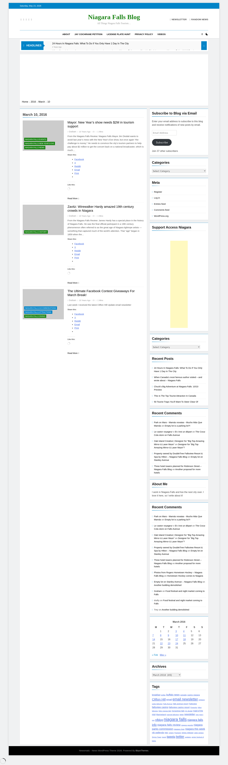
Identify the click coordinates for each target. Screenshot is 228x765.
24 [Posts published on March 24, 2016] (177, 643)
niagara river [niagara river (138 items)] (179, 729)
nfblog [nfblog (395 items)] (159, 719)
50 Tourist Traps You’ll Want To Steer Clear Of (176, 402)
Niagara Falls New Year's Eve (39, 144)
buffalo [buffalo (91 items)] (163, 695)
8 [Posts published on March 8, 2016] (160, 635)
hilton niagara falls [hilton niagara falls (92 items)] (164, 711)
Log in (157, 198)
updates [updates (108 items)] (188, 737)
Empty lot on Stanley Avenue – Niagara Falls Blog (178, 582)
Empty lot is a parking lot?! (177, 425)
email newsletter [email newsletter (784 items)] (185, 699)
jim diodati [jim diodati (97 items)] (189, 711)
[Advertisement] (114, 78)
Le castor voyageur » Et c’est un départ (173, 431)
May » (163, 655)
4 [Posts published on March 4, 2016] (183, 631)
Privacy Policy (144, 34)
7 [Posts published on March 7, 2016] (153, 635)
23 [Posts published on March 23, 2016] (169, 643)
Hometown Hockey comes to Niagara (185, 576)
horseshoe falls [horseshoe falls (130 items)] (178, 711)
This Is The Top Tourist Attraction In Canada (175, 396)
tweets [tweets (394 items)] (171, 736)
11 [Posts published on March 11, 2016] (184, 635)
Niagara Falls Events (35, 139)
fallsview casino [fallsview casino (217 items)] (160, 707)
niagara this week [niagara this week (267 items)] (195, 729)
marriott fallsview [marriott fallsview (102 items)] (172, 714)
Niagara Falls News (34, 148)
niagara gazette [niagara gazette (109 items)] (187, 725)
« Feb (155, 655)
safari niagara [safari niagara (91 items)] (199, 733)
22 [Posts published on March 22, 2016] (161, 643)
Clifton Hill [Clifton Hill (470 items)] (159, 699)
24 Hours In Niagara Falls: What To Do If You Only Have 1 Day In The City (90, 43)
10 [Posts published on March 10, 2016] (177, 635)
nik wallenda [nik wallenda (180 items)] (158, 732)
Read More (73, 198)
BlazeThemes (142, 750)
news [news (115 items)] (182, 715)
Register (158, 192)
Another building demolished (167, 585)
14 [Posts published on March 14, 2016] (153, 639)
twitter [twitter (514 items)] (180, 736)
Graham (72, 131)
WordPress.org (161, 216)
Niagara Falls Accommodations (40, 308)
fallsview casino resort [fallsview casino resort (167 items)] (179, 707)
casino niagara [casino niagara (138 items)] (193, 695)
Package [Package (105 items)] (177, 733)
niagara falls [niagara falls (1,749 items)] (175, 719)
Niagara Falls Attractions (38, 312)
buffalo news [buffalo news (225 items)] (172, 694)
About (66, 34)
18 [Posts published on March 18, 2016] (184, 639)
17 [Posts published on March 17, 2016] (177, 639)
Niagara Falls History (36, 232)
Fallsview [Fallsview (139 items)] (193, 704)
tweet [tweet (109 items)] (164, 737)
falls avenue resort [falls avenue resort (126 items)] (180, 704)
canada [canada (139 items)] (183, 695)
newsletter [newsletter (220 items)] (189, 714)
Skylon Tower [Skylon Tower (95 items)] (156, 737)
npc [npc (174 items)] (166, 732)
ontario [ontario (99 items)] (171, 733)
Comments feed (161, 210)
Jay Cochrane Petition (88, 34)
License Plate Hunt (118, 34)
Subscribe (162, 142)
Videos (161, 34)
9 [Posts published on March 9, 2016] (168, 635)
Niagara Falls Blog (114, 17)
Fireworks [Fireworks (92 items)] (193, 707)
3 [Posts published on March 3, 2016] (176, 631)
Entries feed (160, 204)
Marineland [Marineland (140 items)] (161, 714)
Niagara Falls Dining (35, 316)
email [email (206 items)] (169, 699)
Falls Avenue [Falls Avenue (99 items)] (167, 704)
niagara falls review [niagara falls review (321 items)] (169, 724)
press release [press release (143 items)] (188, 733)
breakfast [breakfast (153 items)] (156, 695)
